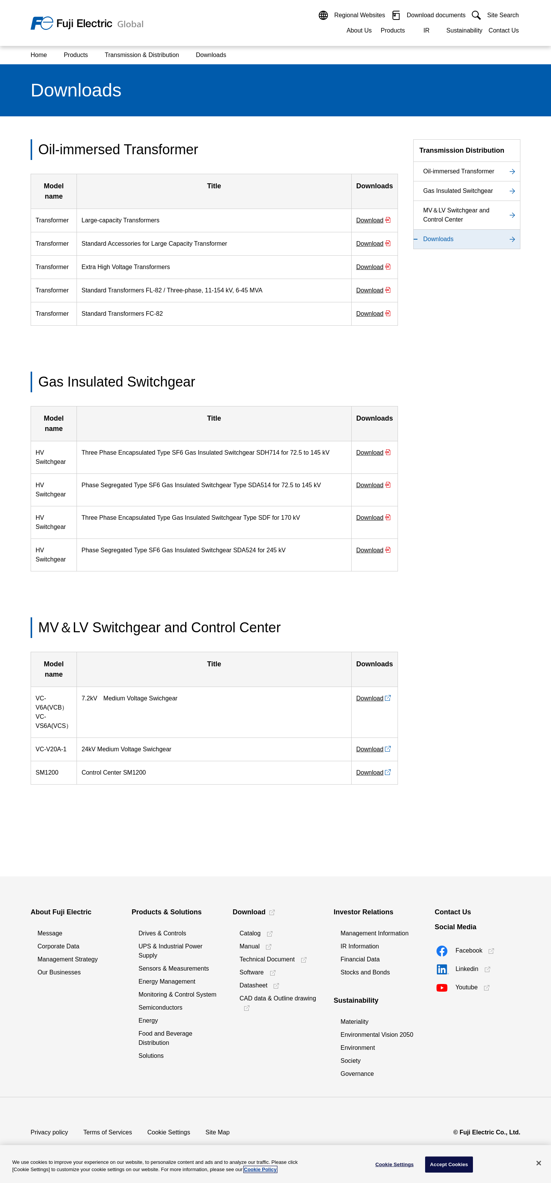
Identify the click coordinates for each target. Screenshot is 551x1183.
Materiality (354, 1021)
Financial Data (360, 959)
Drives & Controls (162, 933)
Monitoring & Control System (178, 994)
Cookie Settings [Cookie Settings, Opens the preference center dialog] (394, 1164)
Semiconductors (161, 1007)
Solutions (151, 1055)
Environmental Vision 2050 (377, 1034)
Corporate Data (58, 946)
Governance (357, 1073)
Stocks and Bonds (365, 972)
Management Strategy (67, 959)
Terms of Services (107, 1132)
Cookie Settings (168, 1132)
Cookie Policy (260, 1169)
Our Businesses (59, 972)
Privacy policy (49, 1132)
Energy (148, 1020)
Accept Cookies (449, 1164)
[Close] (538, 1163)
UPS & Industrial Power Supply (170, 951)
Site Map (217, 1132)
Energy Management (167, 981)
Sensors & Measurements (174, 968)
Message (49, 933)
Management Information (375, 933)
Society (350, 1060)
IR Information (360, 946)
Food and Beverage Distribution (165, 1038)
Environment (358, 1047)
